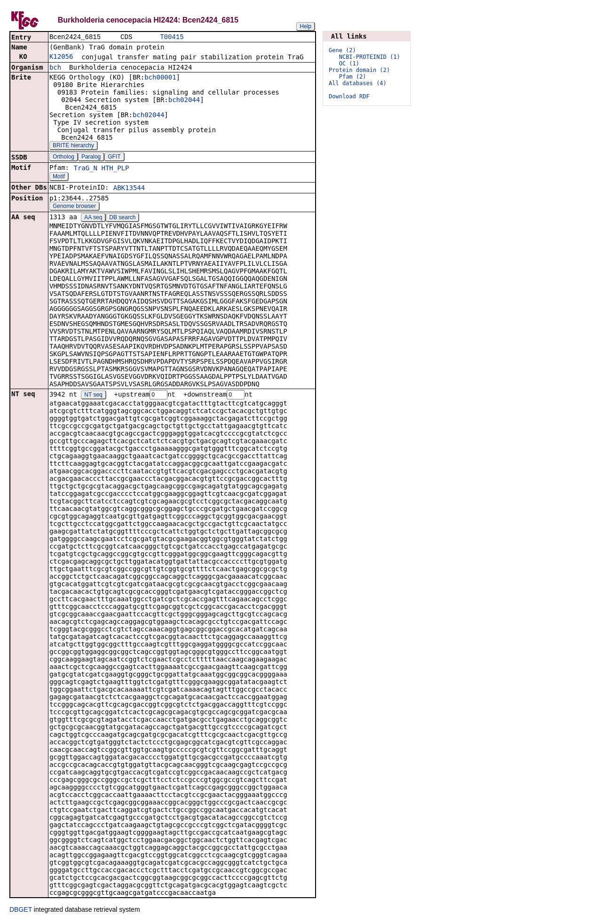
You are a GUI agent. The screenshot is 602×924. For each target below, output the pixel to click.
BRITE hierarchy (73, 146)
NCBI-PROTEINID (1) (369, 57)
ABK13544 (129, 188)
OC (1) (349, 63)
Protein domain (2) (359, 70)
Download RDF (349, 96)
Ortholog (63, 157)
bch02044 (184, 100)
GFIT (114, 157)
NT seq (93, 396)
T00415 (171, 37)
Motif (59, 177)
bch (55, 68)
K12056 (61, 57)
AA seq (93, 218)
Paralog (91, 157)
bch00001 (160, 78)
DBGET (20, 911)
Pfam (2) (352, 76)
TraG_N (85, 169)
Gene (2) (342, 50)
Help (305, 26)
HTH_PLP (115, 169)
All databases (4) (358, 83)
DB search (122, 218)
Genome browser (74, 207)
